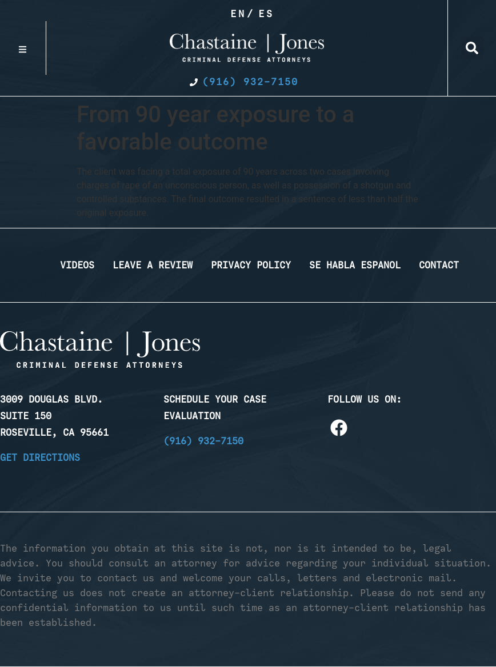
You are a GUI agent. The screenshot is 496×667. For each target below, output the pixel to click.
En (238, 13)
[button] (472, 48)
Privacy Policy (251, 265)
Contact (439, 265)
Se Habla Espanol (355, 265)
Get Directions (40, 457)
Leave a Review (153, 265)
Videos (77, 265)
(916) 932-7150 (203, 441)
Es (266, 13)
